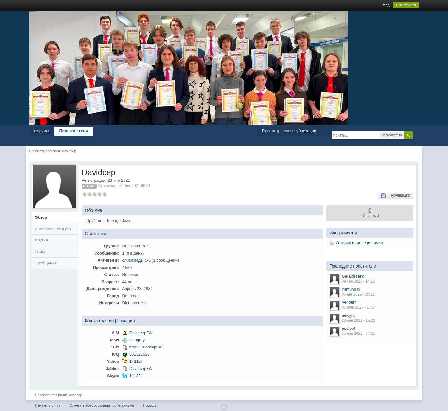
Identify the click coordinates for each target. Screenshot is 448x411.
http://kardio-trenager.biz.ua (109, 220)
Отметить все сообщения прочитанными (101, 405)
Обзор (41, 217)
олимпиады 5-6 (136, 260)
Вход (386, 5)
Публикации (395, 195)
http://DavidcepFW (146, 347)
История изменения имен (356, 243)
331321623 (139, 354)
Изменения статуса (53, 229)
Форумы (41, 130)
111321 (136, 375)
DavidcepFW (140, 332)
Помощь (149, 405)
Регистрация (406, 5)
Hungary (137, 340)
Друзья (41, 240)
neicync (348, 315)
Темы (40, 251)
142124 (136, 361)
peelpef (348, 328)
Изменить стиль (48, 405)
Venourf (349, 302)
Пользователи (73, 130)
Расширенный (416, 135)
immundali (351, 289)
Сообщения (46, 263)
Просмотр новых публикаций (289, 130)
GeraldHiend (353, 276)
